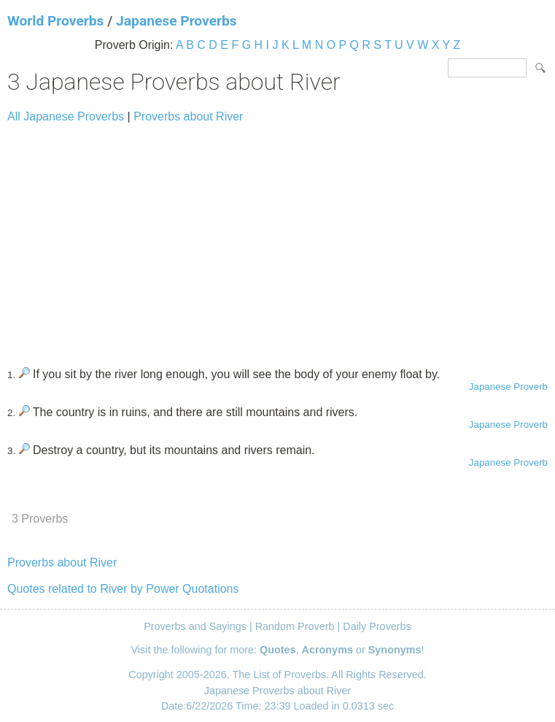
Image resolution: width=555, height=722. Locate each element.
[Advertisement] (277, 239)
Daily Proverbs (377, 626)
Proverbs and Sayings (195, 626)
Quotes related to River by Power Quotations (123, 589)
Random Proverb (295, 626)
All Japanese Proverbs (65, 116)
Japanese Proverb (508, 386)
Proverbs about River (188, 116)
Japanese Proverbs (176, 20)
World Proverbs (55, 20)
